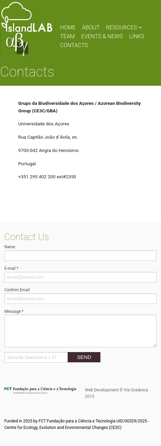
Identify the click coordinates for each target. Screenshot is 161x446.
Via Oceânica (136, 390)
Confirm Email (17, 290)
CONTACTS (74, 45)
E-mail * (11, 268)
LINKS (136, 36)
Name (9, 247)
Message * (13, 311)
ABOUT (91, 27)
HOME (68, 27)
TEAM (67, 36)
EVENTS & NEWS (102, 36)
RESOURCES (124, 27)
